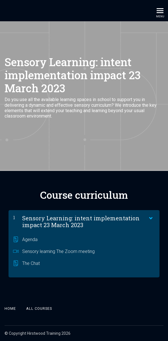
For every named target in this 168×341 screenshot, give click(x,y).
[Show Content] (150, 217)
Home (10, 308)
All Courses (39, 308)
